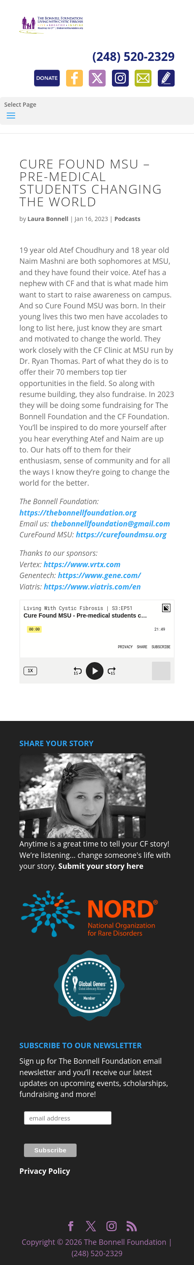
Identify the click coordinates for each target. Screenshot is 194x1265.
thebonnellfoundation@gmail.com (110, 523)
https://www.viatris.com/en (92, 586)
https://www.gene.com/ (99, 575)
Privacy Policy (44, 1171)
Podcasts (127, 219)
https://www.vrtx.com (81, 564)
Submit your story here (100, 866)
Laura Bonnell (47, 219)
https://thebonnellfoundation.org (77, 513)
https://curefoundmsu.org (121, 534)
